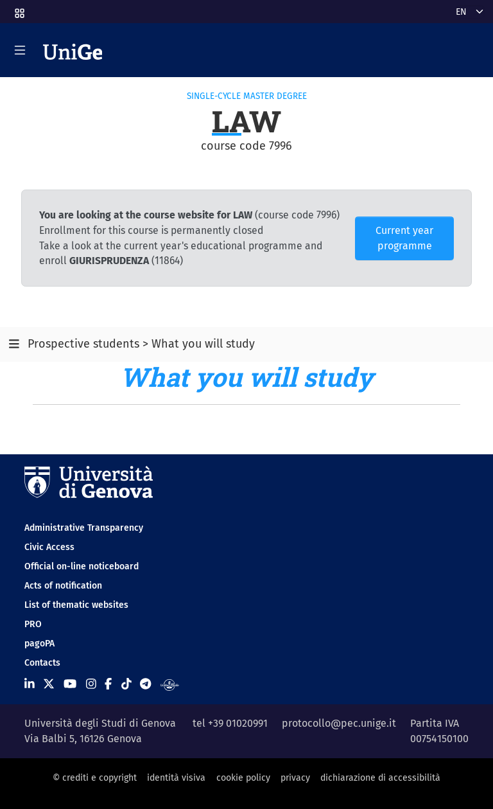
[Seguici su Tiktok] (126, 684)
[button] (19, 9)
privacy (295, 777)
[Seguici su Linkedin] (29, 684)
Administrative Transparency (83, 527)
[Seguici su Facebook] (108, 684)
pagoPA (39, 643)
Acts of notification (63, 585)
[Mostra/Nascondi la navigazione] (19, 50)
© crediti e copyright (95, 777)
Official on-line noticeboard (81, 566)
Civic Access (49, 547)
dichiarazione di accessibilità (380, 777)
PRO (33, 624)
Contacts (42, 662)
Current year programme (404, 238)
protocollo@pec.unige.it (339, 723)
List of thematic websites (76, 605)
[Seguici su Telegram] (145, 684)
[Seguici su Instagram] (91, 684)
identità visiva (176, 777)
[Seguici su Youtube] (70, 684)
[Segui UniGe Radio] (169, 684)
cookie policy (243, 777)
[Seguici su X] (49, 684)
